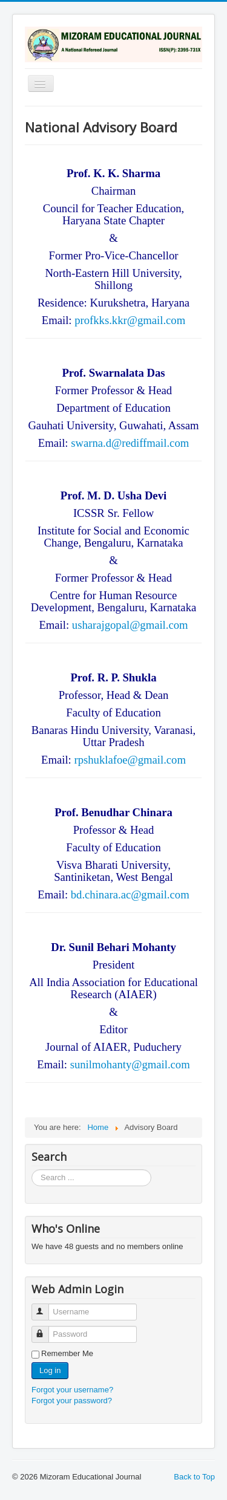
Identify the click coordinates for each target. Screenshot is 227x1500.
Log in (50, 1370)
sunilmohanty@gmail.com (130, 1064)
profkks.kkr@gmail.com (129, 320)
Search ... (31, 1169)
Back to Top (194, 1476)
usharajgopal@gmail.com (130, 625)
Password (45, 1329)
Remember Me (67, 1353)
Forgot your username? (72, 1389)
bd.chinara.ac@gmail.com (130, 894)
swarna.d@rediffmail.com (130, 443)
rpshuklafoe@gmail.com (130, 759)
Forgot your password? (71, 1400)
